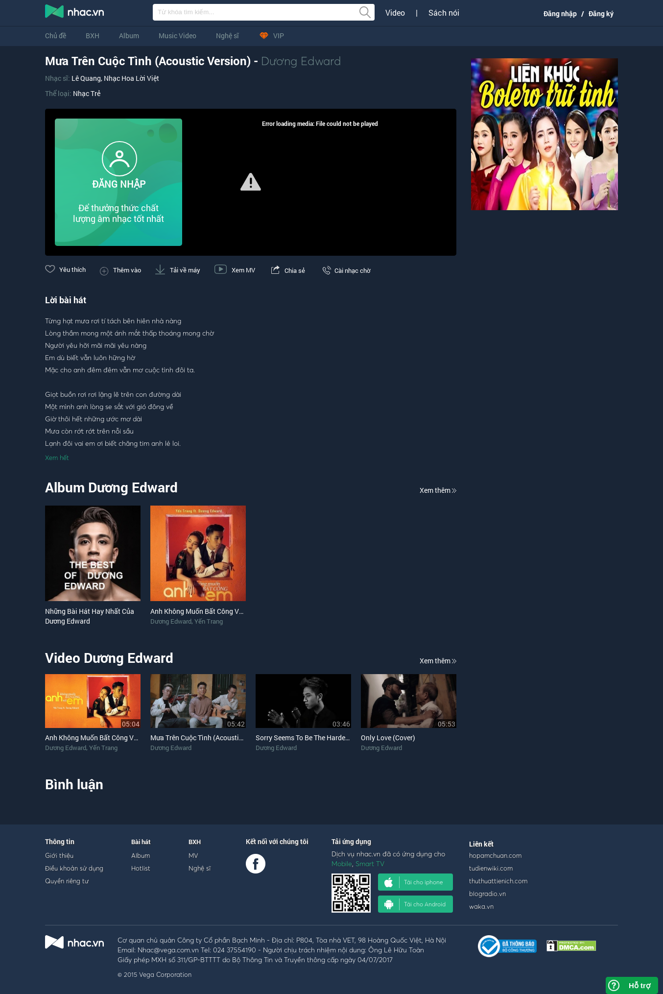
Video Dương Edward (109, 658)
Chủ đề (55, 35)
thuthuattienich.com (498, 881)
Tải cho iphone (413, 882)
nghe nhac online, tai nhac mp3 (75, 13)
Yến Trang (208, 621)
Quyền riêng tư (67, 881)
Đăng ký (601, 13)
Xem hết (57, 457)
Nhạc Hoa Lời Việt (131, 78)
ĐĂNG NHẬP (118, 184)
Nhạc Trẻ (86, 93)
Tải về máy (177, 270)
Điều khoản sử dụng (74, 868)
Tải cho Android (415, 904)
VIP (271, 35)
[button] (250, 181)
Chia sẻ (287, 270)
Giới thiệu (59, 855)
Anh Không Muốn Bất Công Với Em (98, 737)
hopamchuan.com (495, 855)
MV (193, 855)
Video (395, 13)
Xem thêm (438, 490)
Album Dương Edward (111, 487)
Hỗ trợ (639, 985)
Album (129, 35)
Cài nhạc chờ (344, 270)
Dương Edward (301, 61)
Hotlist (140, 868)
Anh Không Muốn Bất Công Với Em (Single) (216, 611)
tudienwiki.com (491, 868)
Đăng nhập (560, 13)
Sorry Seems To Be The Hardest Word (312, 737)
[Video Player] (250, 182)
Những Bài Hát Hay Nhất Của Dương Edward (89, 616)
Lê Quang (86, 78)
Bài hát (141, 841)
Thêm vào (120, 270)
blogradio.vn (487, 893)
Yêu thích (65, 269)
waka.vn (481, 906)
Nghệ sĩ (227, 35)
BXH (92, 35)
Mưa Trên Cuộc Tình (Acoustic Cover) (207, 737)
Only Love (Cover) (388, 737)
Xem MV (234, 270)
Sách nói (443, 13)
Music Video (177, 35)
